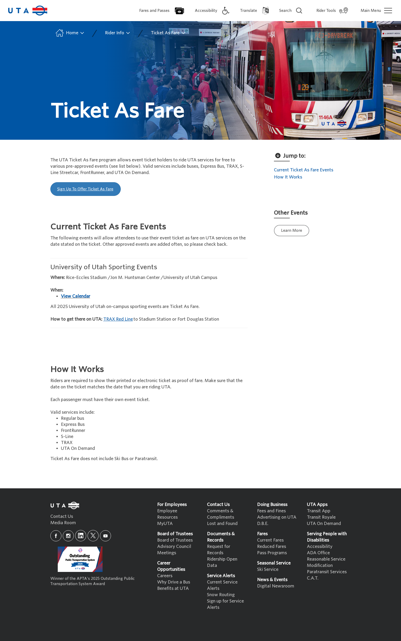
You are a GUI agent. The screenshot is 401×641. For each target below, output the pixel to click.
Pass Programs (272, 552)
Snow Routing (221, 594)
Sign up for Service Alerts (225, 604)
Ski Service (267, 569)
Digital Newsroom (275, 586)
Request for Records (218, 549)
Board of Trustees (175, 540)
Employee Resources (167, 514)
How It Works (288, 177)
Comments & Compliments (220, 514)
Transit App (318, 510)
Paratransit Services (327, 571)
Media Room (63, 522)
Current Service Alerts (222, 585)
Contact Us (61, 516)
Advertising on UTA (276, 517)
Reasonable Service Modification (326, 562)
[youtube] (105, 535)
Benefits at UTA (173, 588)
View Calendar (75, 296)
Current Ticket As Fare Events (303, 169)
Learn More (291, 230)
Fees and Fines (271, 510)
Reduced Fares (271, 546)
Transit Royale (321, 517)
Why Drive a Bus (173, 582)
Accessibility (319, 546)
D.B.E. (262, 523)
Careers (164, 575)
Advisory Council (174, 546)
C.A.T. (312, 578)
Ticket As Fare (168, 33)
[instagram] (68, 535)
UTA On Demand (324, 523)
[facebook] (55, 535)
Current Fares (270, 540)
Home (69, 33)
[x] (93, 535)
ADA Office (318, 552)
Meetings (166, 552)
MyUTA (165, 523)
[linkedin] (80, 535)
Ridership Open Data (222, 562)
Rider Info (118, 33)
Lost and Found (222, 523)
